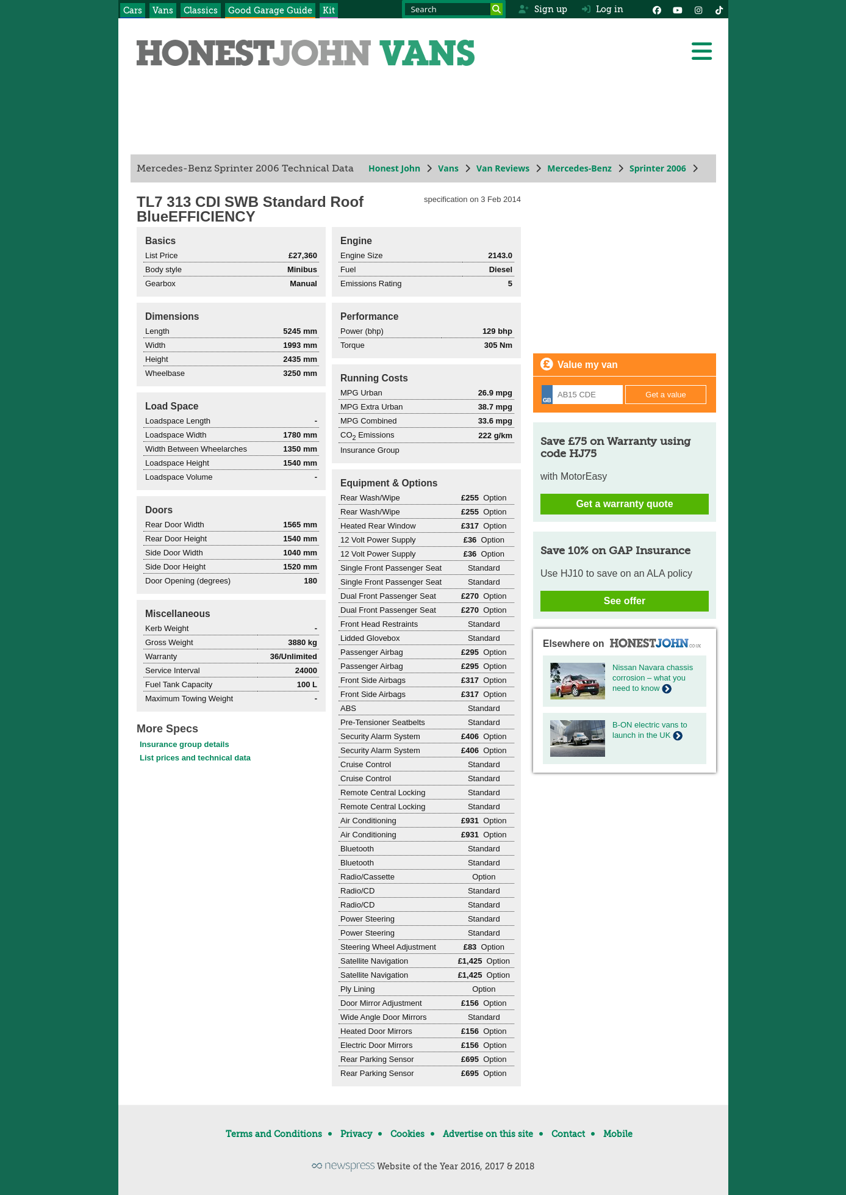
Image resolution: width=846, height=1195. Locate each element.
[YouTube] (678, 9)
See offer (624, 601)
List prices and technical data (195, 757)
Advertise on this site (488, 1134)
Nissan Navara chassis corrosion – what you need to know (652, 678)
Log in (602, 9)
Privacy (356, 1134)
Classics (201, 10)
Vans (162, 10)
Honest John (394, 168)
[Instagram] (698, 9)
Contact (568, 1134)
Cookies (407, 1134)
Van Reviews (502, 168)
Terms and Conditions (274, 1134)
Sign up (542, 9)
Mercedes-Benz (579, 168)
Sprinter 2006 (657, 168)
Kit (329, 10)
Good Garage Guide (270, 10)
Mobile (618, 1134)
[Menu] (701, 51)
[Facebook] (657, 9)
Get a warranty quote (624, 504)
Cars (132, 10)
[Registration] (582, 394)
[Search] (496, 9)
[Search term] (454, 9)
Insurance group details (184, 744)
